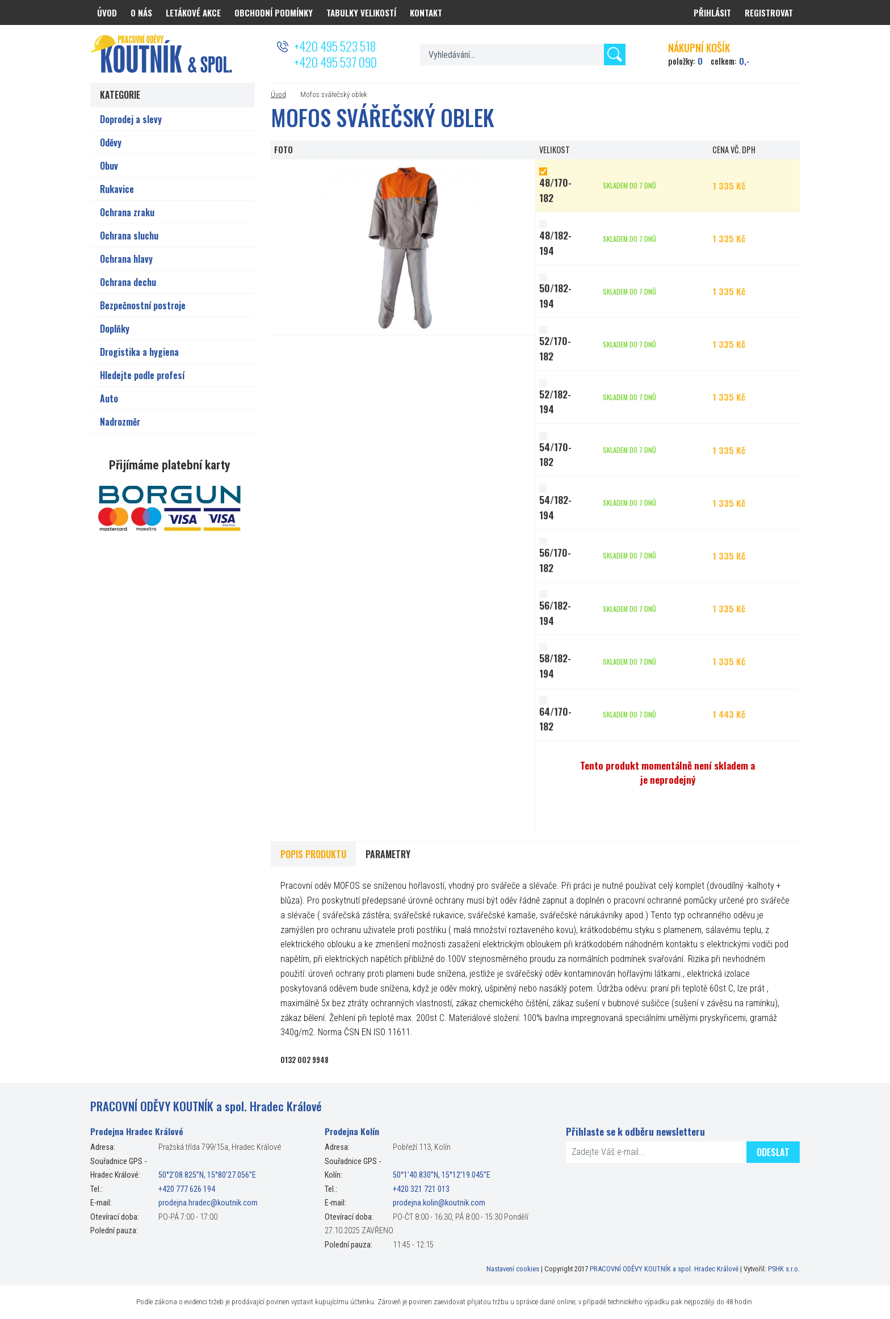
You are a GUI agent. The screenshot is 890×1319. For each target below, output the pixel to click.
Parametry (388, 854)
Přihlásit (712, 12)
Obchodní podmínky (273, 12)
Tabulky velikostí (361, 12)
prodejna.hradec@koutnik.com (208, 1203)
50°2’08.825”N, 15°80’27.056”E (207, 1175)
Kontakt (426, 12)
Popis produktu (313, 854)
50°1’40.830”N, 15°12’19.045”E (441, 1175)
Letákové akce (193, 12)
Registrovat (769, 12)
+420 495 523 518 (335, 46)
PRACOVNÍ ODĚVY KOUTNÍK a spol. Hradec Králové (664, 1269)
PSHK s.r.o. (784, 1269)
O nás (141, 12)
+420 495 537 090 (335, 62)
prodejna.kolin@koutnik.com (439, 1203)
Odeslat (773, 1152)
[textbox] (522, 54)
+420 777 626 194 (186, 1189)
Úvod (278, 94)
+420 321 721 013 (421, 1189)
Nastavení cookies (512, 1269)
